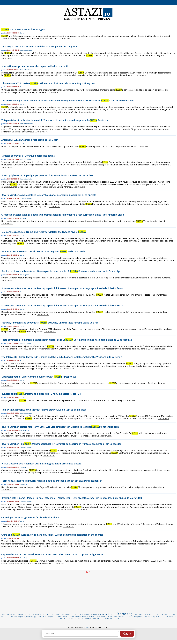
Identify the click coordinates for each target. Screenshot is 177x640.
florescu (87, 618)
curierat (66, 614)
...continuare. (65, 38)
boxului (80, 614)
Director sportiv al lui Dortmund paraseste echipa (28, 155)
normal (78, 616)
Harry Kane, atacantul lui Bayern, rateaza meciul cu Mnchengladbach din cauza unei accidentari (51, 480)
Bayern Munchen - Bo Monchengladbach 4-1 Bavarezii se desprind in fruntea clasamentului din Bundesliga (61, 443)
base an (95, 618)
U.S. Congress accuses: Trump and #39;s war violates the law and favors (43, 231)
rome (145, 616)
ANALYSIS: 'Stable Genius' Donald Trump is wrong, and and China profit (43, 251)
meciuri (152, 614)
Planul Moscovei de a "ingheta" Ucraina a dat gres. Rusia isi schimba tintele (41, 463)
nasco (73, 614)
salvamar (172, 614)
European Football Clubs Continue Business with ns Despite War (39, 376)
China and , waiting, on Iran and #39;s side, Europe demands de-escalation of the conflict (52, 534)
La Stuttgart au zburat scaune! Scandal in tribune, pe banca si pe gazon (39, 46)
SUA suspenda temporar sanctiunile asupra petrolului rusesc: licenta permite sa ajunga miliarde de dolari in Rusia (62, 288)
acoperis (138, 616)
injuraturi (28, 616)
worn (49, 614)
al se (159, 614)
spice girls (12, 614)
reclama (117, 616)
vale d (96, 614)
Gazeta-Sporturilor (26, 50)
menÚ (110, 616)
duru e (85, 616)
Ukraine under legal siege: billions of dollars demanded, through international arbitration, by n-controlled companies (67, 100)
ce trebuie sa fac (9, 616)
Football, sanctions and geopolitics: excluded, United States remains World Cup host (50, 322)
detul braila (68, 616)
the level (58, 616)
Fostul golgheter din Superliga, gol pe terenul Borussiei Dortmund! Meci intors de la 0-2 (48, 175)
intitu (91, 616)
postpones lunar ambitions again (23, 29)
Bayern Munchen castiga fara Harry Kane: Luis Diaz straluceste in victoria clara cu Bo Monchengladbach (60, 426)
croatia (31, 614)
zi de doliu (163, 616)
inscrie (116, 618)
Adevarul (23, 218)
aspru (50, 616)
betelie (104, 616)
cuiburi (129, 616)
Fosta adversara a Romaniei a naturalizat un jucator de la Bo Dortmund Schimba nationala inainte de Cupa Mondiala (66, 339)
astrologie (152, 616)
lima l (44, 616)
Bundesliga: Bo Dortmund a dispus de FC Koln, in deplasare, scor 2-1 (41, 393)
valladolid (144, 614)
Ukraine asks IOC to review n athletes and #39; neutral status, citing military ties (48, 83)
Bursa (22, 33)
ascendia (88, 614)
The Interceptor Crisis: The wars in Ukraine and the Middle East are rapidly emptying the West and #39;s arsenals (61, 357)
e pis (164, 614)
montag (108, 618)
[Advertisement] (88, 592)
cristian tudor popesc (68, 618)
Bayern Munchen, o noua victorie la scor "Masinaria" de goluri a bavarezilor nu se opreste (48, 195)
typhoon (37, 616)
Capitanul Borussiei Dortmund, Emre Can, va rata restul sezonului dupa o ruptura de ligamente (52, 554)
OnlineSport (24, 275)
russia (4, 614)
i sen (136, 614)
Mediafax (23, 484)
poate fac (22, 614)
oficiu (97, 616)
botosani (104, 614)
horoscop (125, 614)
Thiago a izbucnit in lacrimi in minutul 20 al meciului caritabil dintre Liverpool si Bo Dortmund (55, 120)
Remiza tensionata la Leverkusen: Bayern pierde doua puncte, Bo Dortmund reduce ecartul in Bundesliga (60, 271)
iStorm (87, 627)
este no (172, 616)
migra (20, 616)
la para (113, 614)
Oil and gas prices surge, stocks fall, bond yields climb (30, 517)
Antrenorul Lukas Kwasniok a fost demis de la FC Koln (29, 139)
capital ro (57, 614)
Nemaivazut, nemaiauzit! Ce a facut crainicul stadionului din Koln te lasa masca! (43, 409)
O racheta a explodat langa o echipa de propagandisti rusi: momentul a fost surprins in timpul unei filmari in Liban (62, 214)
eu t (124, 616)
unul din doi (41, 614)
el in (81, 618)
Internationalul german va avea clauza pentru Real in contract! (34, 66)
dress (102, 618)
